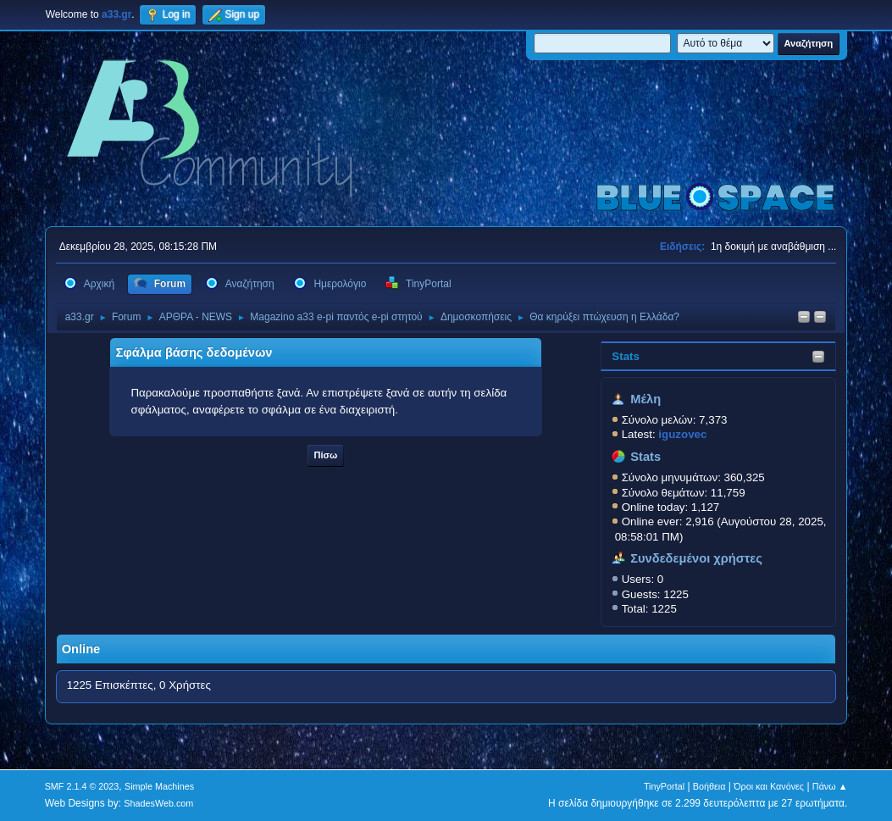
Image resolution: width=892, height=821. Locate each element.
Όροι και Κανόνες (769, 786)
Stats (626, 356)
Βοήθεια (709, 786)
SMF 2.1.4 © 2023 (82, 786)
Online (81, 649)
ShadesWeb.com (158, 803)
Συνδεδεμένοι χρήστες (696, 558)
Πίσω (326, 455)
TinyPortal (664, 786)
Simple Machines (159, 786)
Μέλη (645, 399)
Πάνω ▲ (830, 786)
